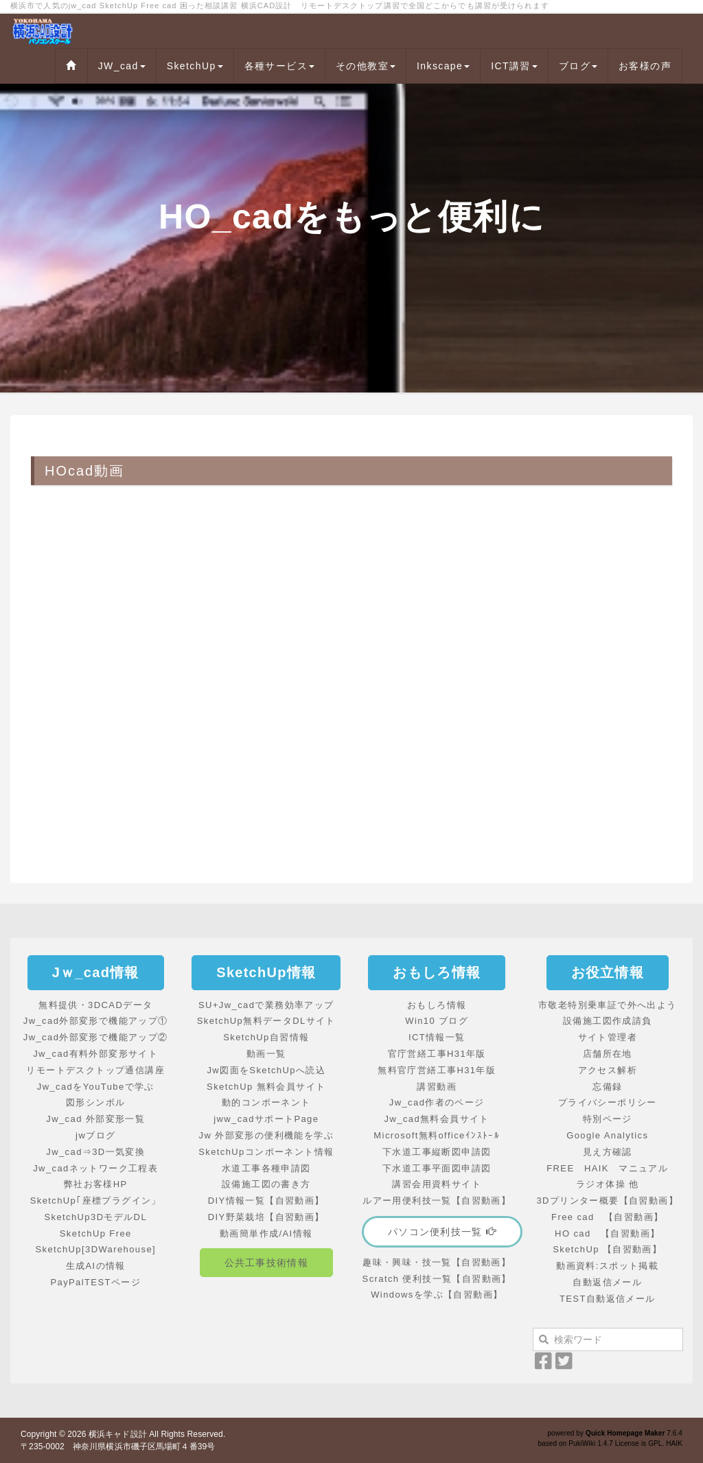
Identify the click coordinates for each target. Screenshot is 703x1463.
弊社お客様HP (96, 1184)
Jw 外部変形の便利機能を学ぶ (266, 1135)
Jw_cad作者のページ (437, 1102)
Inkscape (443, 65)
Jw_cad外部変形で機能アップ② (95, 1037)
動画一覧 (266, 1054)
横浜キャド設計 (118, 1434)
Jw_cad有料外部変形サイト (95, 1054)
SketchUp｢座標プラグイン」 (95, 1200)
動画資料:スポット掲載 (607, 1266)
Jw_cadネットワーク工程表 (95, 1168)
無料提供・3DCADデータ (95, 1005)
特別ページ (607, 1119)
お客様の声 (645, 65)
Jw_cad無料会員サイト (436, 1119)
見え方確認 (607, 1152)
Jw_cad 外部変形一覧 (95, 1119)
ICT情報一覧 (436, 1037)
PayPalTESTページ (95, 1282)
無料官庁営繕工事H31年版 (437, 1070)
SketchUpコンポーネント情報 (266, 1152)
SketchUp (195, 65)
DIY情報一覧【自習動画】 (266, 1200)
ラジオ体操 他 (607, 1184)
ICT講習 (514, 65)
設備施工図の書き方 (266, 1184)
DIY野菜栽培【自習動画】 (266, 1217)
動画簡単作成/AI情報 (266, 1233)
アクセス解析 (607, 1070)
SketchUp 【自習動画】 (607, 1249)
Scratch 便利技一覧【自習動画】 (436, 1279)
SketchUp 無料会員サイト (266, 1086)
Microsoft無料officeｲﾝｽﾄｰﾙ (436, 1135)
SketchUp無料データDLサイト (266, 1021)
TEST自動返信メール (608, 1299)
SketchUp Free (96, 1233)
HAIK (674, 1443)
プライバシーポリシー (607, 1102)
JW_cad (122, 65)
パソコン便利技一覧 (442, 1231)
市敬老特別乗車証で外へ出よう (607, 1005)
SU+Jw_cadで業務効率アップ (266, 1005)
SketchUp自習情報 (266, 1037)
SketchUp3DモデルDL (95, 1217)
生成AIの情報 (96, 1266)
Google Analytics (607, 1135)
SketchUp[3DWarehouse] (95, 1249)
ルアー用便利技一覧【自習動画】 (436, 1200)
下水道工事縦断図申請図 (436, 1152)
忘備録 (607, 1086)
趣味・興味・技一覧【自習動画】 (436, 1262)
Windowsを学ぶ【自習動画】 (437, 1294)
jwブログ (95, 1135)
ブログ (578, 65)
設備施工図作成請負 (607, 1021)
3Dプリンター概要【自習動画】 (607, 1200)
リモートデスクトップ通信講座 (95, 1070)
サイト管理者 (607, 1037)
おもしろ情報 (436, 1005)
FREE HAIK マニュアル (607, 1168)
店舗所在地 (607, 1054)
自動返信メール (607, 1282)
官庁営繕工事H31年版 (437, 1054)
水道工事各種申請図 (266, 1168)
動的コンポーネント (266, 1102)
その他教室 (365, 65)
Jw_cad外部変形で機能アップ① (95, 1021)
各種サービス (279, 65)
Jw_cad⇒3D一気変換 (95, 1152)
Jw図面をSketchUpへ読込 (266, 1070)
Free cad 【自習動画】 (607, 1217)
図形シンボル (95, 1102)
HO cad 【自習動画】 (607, 1233)
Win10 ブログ (436, 1021)
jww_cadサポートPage (266, 1119)
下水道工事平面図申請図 (436, 1168)
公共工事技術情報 (266, 1262)
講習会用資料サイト (436, 1184)
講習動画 (437, 1086)
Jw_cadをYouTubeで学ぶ (95, 1086)
